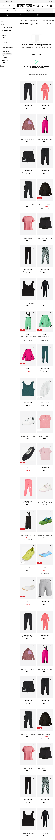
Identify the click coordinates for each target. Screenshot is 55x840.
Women (4, 5)
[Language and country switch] (50, 1)
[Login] (38, 6)
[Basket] (51, 6)
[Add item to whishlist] (33, 84)
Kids (14, 5)
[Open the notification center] (42, 5)
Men (10, 5)
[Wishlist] (47, 6)
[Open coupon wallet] (34, 6)
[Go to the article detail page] (28, 97)
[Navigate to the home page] (24, 5)
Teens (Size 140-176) (35, 20)
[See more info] (28, 111)
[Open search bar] (27, 11)
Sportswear (46, 20)
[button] (39, 23)
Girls (25, 20)
